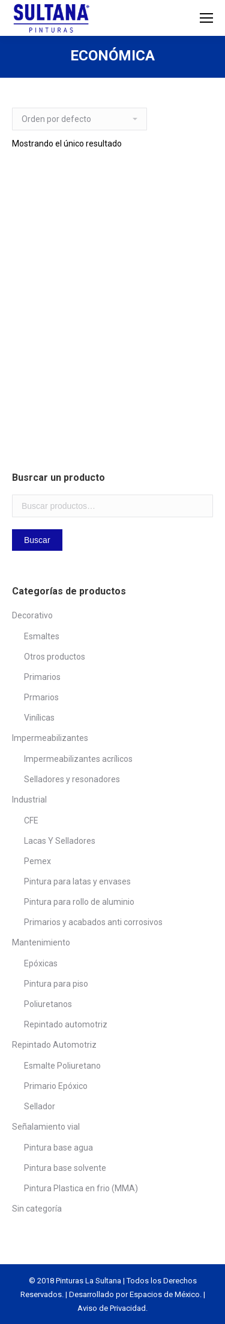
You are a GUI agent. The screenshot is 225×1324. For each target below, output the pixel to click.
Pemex (37, 861)
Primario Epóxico (56, 1086)
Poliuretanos (48, 1004)
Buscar (37, 540)
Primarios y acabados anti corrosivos (93, 922)
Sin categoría (37, 1208)
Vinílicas (39, 717)
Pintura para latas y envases (77, 881)
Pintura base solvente (65, 1168)
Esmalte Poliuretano (62, 1065)
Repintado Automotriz (54, 1045)
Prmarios (41, 697)
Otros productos (54, 656)
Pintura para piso (56, 984)
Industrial (29, 799)
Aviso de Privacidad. (112, 1308)
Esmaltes (41, 636)
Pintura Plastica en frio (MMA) (81, 1188)
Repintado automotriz (65, 1024)
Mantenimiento (41, 942)
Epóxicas (41, 963)
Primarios (42, 677)
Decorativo (32, 615)
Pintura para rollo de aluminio (79, 902)
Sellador (39, 1106)
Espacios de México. (166, 1294)
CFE (31, 820)
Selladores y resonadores (72, 779)
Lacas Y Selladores (59, 841)
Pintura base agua (58, 1147)
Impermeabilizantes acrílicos (78, 759)
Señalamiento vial (46, 1126)
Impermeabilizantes (50, 738)
